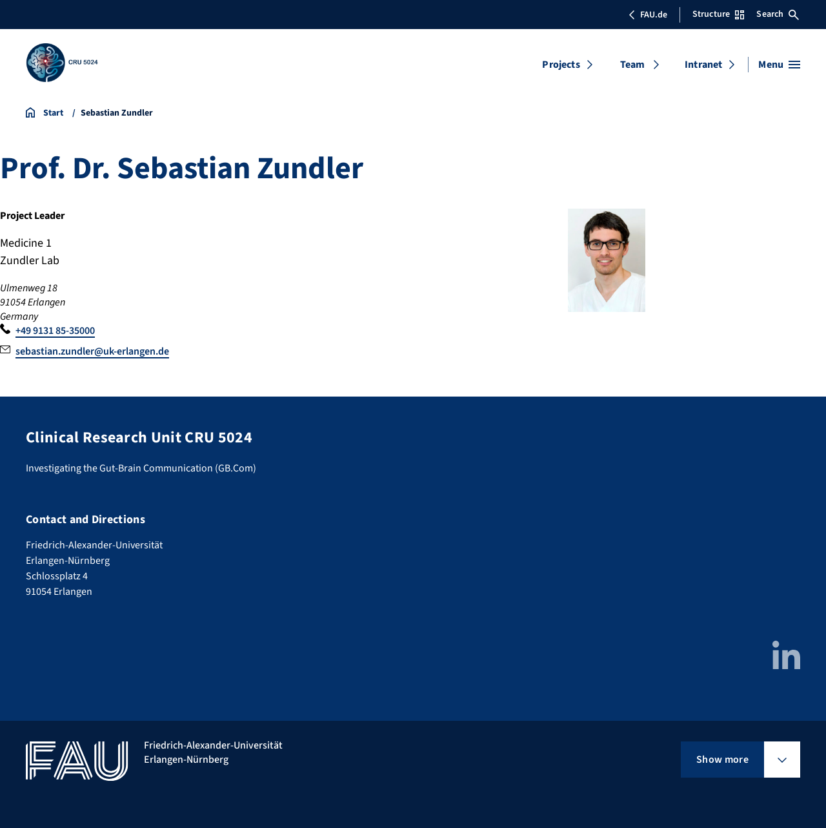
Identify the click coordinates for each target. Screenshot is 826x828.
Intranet (703, 64)
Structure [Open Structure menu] (718, 14)
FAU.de (648, 14)
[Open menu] (779, 64)
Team (632, 64)
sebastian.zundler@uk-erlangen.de (92, 351)
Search (777, 14)
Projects (560, 64)
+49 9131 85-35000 (55, 331)
